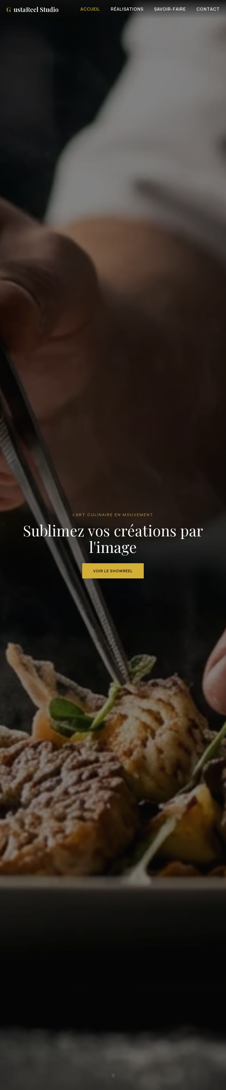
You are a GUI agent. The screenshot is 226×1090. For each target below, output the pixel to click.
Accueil (90, 9)
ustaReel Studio (32, 9)
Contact (208, 9)
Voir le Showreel (113, 570)
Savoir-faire (170, 9)
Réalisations (127, 9)
